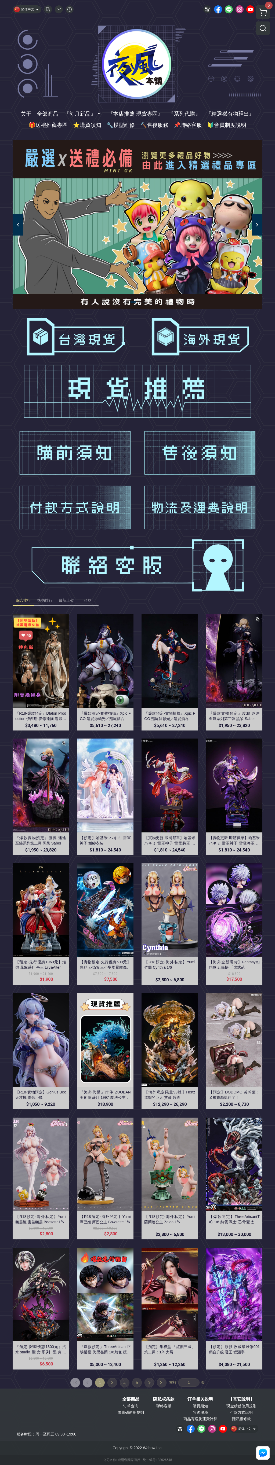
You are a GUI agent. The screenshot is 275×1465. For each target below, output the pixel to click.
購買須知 (200, 1406)
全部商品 (130, 1399)
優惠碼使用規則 (131, 1412)
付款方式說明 (241, 1412)
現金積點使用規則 (241, 1406)
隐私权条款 (164, 1399)
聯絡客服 (163, 1406)
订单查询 (130, 1406)
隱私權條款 (241, 1419)
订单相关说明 (200, 1399)
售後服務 (200, 1412)
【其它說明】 (241, 1399)
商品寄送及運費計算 (200, 1419)
